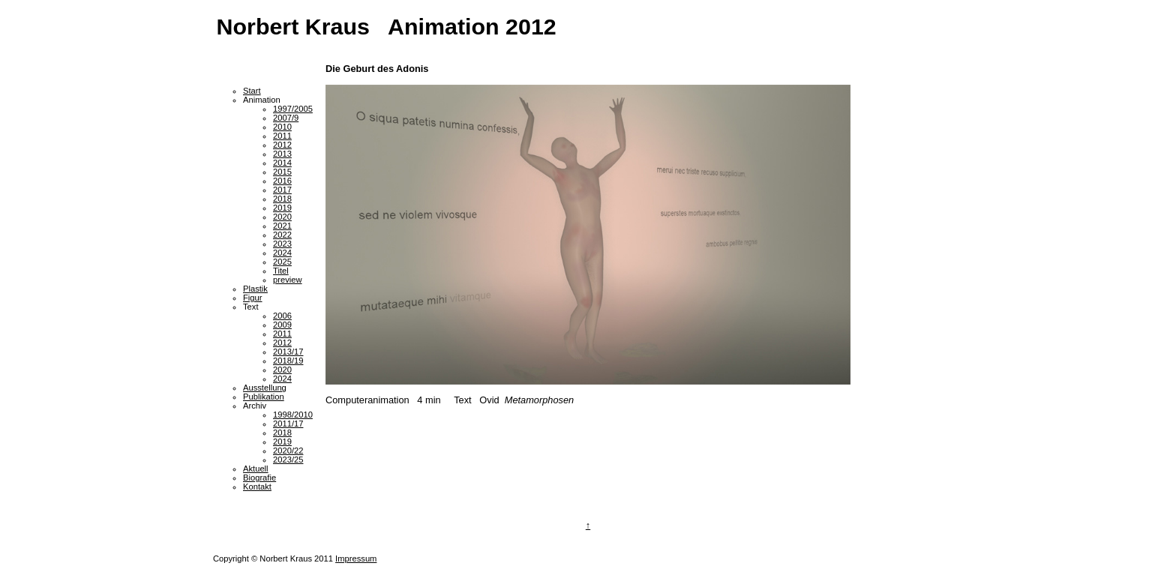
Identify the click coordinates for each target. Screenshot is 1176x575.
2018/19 (288, 360)
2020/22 (288, 450)
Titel (281, 270)
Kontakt (257, 486)
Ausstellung (264, 387)
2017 (282, 189)
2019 (282, 207)
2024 (282, 252)
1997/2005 (293, 108)
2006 (282, 315)
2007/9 (285, 117)
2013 (282, 153)
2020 (282, 216)
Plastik (255, 288)
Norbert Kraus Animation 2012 (386, 26)
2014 (282, 162)
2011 (282, 135)
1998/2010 (293, 414)
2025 (282, 261)
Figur (252, 297)
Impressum (355, 558)
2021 (282, 225)
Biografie (259, 477)
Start (252, 90)
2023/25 (288, 459)
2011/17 (288, 423)
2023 (282, 243)
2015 (282, 171)
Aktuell (255, 468)
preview (287, 279)
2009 (282, 324)
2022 (282, 234)
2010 (282, 126)
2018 (282, 198)
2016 (282, 180)
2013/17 (288, 351)
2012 (282, 144)
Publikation (263, 396)
